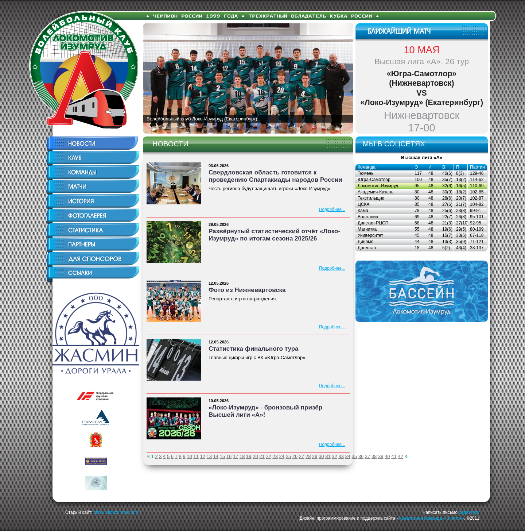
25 (288, 456)
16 (229, 456)
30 (321, 456)
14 (215, 456)
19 (248, 456)
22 (268, 456)
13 (209, 456)
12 (202, 456)
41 (393, 456)
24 (281, 456)
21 (261, 456)
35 (354, 456)
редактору (469, 512)
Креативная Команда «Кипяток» (431, 518)
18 (242, 456)
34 (347, 456)
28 (308, 456)
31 (327, 456)
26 (295, 456)
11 (195, 456)
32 (334, 456)
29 (314, 456)
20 (255, 456)
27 (301, 456)
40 (387, 456)
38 (374, 456)
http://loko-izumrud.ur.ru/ (117, 512)
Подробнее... (332, 209)
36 (360, 456)
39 (380, 456)
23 (274, 456)
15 (222, 456)
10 (189, 456)
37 (367, 456)
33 (340, 456)
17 (235, 456)
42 (400, 456)
